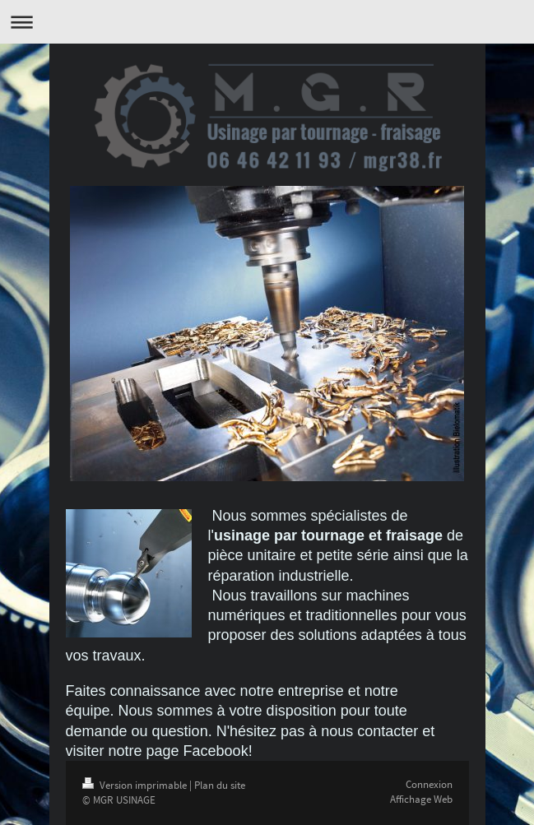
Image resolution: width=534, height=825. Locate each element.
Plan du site (219, 785)
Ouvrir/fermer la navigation (267, 21)
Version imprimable (135, 785)
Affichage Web (421, 799)
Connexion (429, 784)
